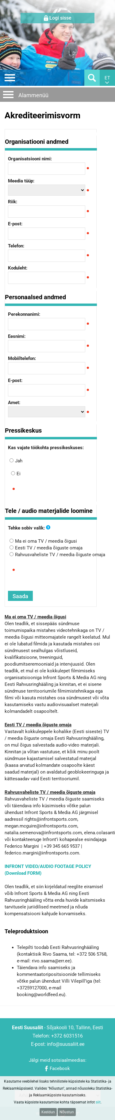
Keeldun (48, 1112)
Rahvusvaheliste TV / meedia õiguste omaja (60, 554)
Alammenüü (33, 95)
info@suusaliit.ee (65, 1044)
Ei (19, 473)
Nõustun (66, 1112)
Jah (18, 461)
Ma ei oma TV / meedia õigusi (46, 541)
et (107, 78)
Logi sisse (60, 18)
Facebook (60, 1068)
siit (98, 1102)
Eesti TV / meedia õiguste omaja (48, 548)
